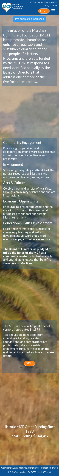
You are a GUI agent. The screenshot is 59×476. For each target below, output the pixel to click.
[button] (53, 11)
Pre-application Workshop (29, 19)
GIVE (44, 11)
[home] (13, 7)
